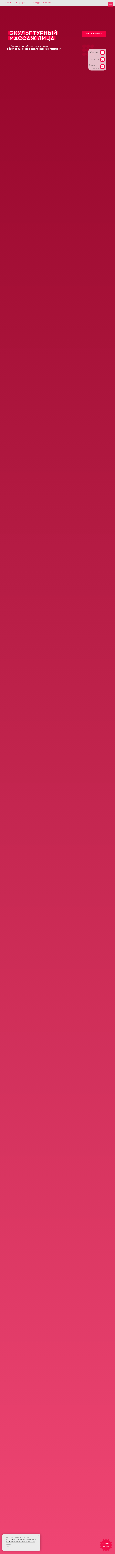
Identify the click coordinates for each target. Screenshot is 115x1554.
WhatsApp (94, 52)
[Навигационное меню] (110, 4)
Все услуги (20, 3)
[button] (102, 66)
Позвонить (94, 59)
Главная (8, 3)
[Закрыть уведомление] (39, 1536)
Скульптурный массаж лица (42, 3)
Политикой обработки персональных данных (20, 1541)
